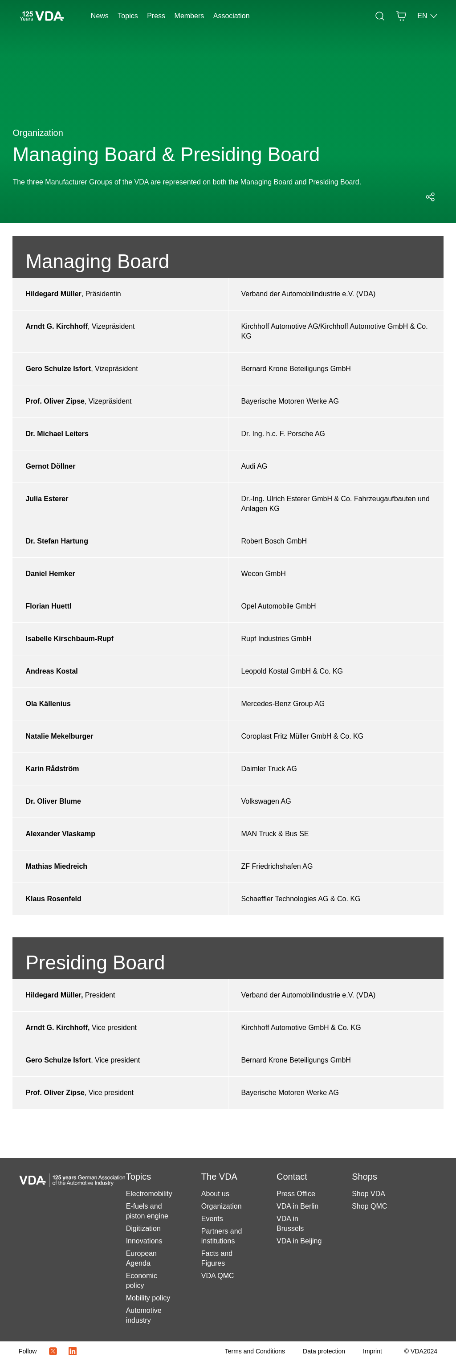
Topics (128, 16)
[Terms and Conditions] (255, 1351)
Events (212, 1218)
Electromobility (149, 1194)
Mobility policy (148, 1298)
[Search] (380, 16)
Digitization (143, 1228)
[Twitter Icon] (53, 1351)
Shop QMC (369, 1206)
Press (156, 16)
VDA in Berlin (297, 1206)
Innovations (144, 1241)
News (100, 16)
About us (215, 1194)
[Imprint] (372, 1351)
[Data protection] (324, 1351)
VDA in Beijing (299, 1241)
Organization (221, 1206)
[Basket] (401, 16)
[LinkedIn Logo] (73, 1351)
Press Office (296, 1194)
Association (231, 16)
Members (189, 16)
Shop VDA (368, 1194)
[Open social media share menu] (430, 197)
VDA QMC (217, 1275)
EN (427, 16)
